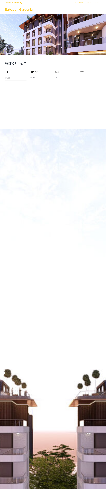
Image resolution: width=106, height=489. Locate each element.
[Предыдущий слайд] (3, 373)
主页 (74, 2)
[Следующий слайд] (102, 373)
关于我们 (81, 2)
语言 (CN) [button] (98, 2)
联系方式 (89, 2)
